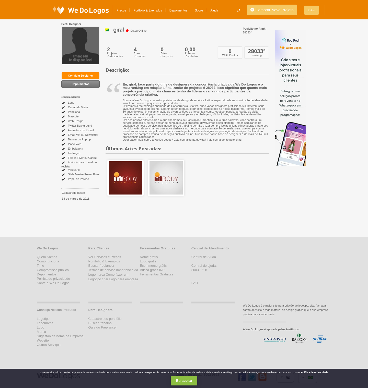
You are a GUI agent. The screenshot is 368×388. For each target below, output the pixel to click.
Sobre (199, 10)
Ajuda (214, 10)
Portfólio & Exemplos (147, 10)
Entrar (311, 10)
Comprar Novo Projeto (272, 10)
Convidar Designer (80, 75)
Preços (121, 10)
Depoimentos (178, 10)
